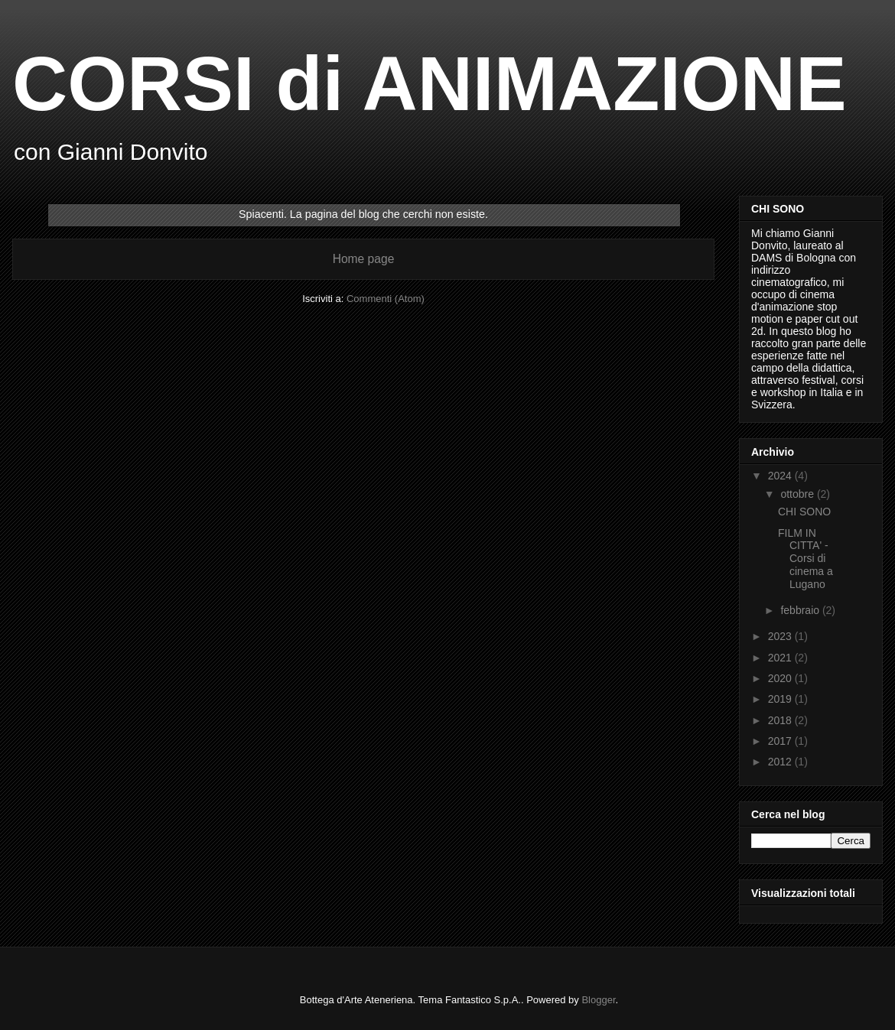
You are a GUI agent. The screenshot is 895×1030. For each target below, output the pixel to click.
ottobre (798, 494)
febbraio (801, 610)
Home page (364, 258)
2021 (781, 657)
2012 (781, 761)
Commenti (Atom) (386, 298)
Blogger (598, 1000)
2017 (781, 741)
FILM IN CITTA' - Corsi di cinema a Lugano (805, 558)
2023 (781, 636)
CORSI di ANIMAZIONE (429, 83)
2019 (781, 699)
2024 (781, 476)
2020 (781, 678)
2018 (781, 720)
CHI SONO (804, 511)
